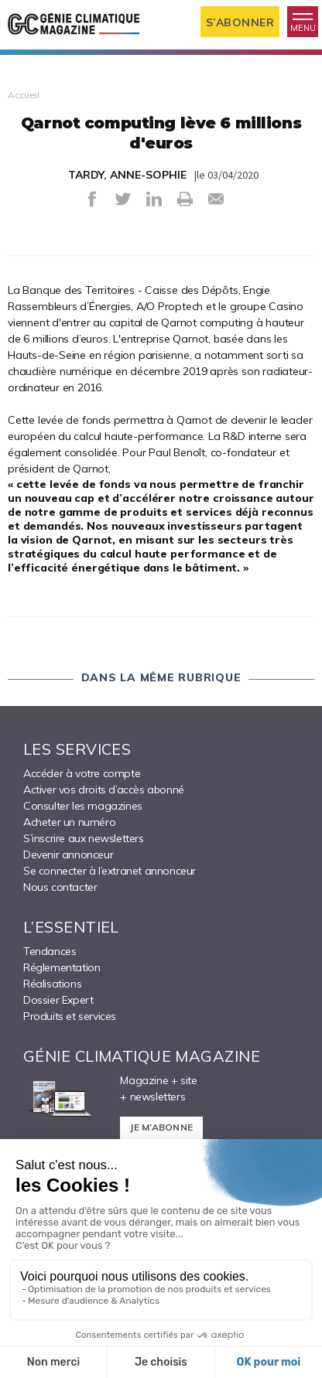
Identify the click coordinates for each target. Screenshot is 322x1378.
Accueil (23, 95)
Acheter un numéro (69, 822)
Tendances (49, 951)
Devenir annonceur (68, 854)
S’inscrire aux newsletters (83, 838)
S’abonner (240, 22)
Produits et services (69, 1016)
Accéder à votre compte (81, 773)
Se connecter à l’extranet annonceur (109, 871)
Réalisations (52, 984)
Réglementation (61, 967)
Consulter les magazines (82, 806)
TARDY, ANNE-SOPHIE (127, 175)
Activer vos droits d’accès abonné (103, 789)
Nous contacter (60, 887)
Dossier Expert (58, 1000)
